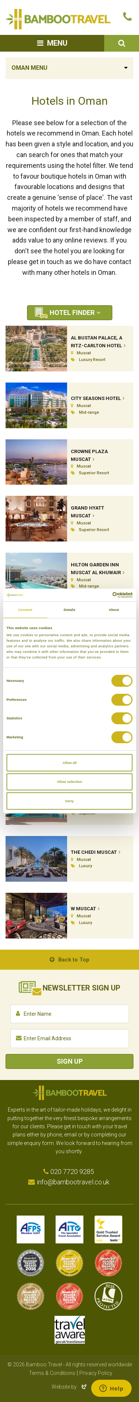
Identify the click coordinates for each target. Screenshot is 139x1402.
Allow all (70, 763)
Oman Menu (29, 67)
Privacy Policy (95, 1373)
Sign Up (70, 1061)
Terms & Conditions (52, 1373)
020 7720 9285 (72, 1171)
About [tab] (114, 610)
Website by (70, 1387)
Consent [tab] (25, 610)
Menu (57, 43)
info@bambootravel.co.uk (73, 1182)
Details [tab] (69, 610)
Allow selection (69, 782)
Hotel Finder (72, 312)
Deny (69, 801)
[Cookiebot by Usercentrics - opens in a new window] (101, 595)
